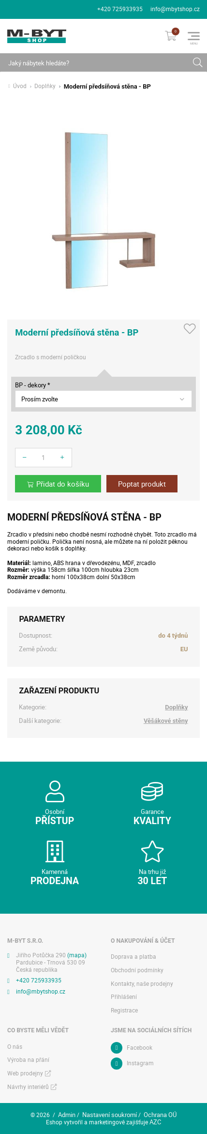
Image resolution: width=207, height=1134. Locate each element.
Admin (66, 1114)
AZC (155, 1122)
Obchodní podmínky (137, 970)
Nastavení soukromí (109, 1114)
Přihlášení (124, 997)
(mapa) (77, 955)
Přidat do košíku (62, 484)
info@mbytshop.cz (175, 9)
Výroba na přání (28, 1060)
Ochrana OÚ (160, 1114)
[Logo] (36, 36)
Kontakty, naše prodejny (142, 984)
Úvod (20, 86)
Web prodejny (25, 1073)
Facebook (139, 1047)
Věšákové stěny (166, 720)
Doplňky (45, 86)
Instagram (140, 1063)
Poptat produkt (142, 484)
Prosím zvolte (39, 399)
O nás (14, 1046)
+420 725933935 (120, 9)
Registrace (124, 1010)
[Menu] (193, 36)
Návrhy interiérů (28, 1087)
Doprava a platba (133, 956)
